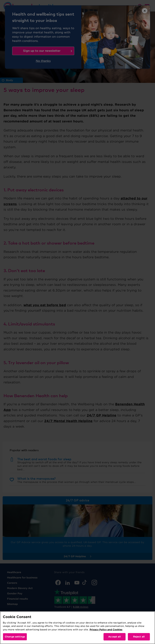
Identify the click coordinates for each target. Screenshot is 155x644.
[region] (77, 627)
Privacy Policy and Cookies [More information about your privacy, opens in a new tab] (106, 629)
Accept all (114, 636)
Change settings (15, 636)
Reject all (139, 636)
